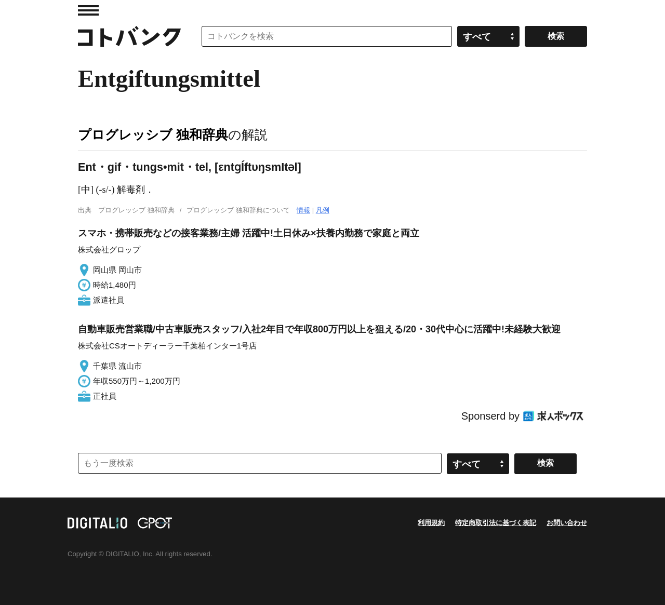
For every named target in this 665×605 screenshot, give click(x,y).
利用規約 (431, 523)
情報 (303, 210)
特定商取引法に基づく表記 (495, 523)
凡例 (322, 210)
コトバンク (129, 36)
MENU (88, 10)
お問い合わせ (567, 523)
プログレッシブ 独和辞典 (153, 134)
